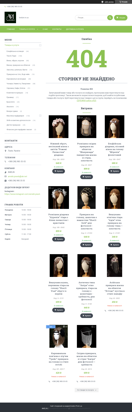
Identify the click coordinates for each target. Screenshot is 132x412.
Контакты (56, 29)
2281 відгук (109, 2)
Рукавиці (10, 97)
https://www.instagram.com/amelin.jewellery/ (23, 194)
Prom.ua (79, 406)
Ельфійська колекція (15, 51)
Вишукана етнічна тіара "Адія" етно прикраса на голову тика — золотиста (115, 221)
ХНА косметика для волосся (18, 120)
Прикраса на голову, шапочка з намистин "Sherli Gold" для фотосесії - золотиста (86, 221)
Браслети (11, 102)
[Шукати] (110, 17)
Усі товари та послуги (85, 390)
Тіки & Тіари (11, 56)
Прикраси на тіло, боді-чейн (18, 74)
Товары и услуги (27, 29)
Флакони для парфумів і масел (19, 129)
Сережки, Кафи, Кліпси (16, 88)
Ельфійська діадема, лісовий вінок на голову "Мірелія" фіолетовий (114, 149)
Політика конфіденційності (80, 408)
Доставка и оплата (75, 29)
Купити (60, 171)
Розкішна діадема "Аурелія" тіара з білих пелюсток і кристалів (58, 218)
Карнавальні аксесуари (16, 79)
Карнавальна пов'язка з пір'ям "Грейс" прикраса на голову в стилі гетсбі (58, 359)
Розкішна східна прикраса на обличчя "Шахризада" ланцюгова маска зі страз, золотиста (86, 152)
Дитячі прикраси (13, 125)
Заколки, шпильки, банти (17, 70)
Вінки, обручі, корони (15, 61)
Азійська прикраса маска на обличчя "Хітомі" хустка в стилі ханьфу (115, 288)
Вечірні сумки (12, 111)
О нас (45, 29)
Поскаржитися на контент (58, 408)
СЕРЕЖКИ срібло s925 (86, 101)
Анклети (10, 107)
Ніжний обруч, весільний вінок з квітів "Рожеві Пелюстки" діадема (59, 149)
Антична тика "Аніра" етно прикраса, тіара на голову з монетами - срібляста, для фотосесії (86, 291)
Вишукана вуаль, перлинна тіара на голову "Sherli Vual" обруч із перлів (58, 288)
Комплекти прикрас (15, 93)
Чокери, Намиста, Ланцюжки (18, 84)
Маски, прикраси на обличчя (18, 65)
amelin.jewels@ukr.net (17, 176)
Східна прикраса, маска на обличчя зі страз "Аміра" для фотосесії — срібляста (87, 359)
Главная (11, 29)
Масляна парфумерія (15, 116)
